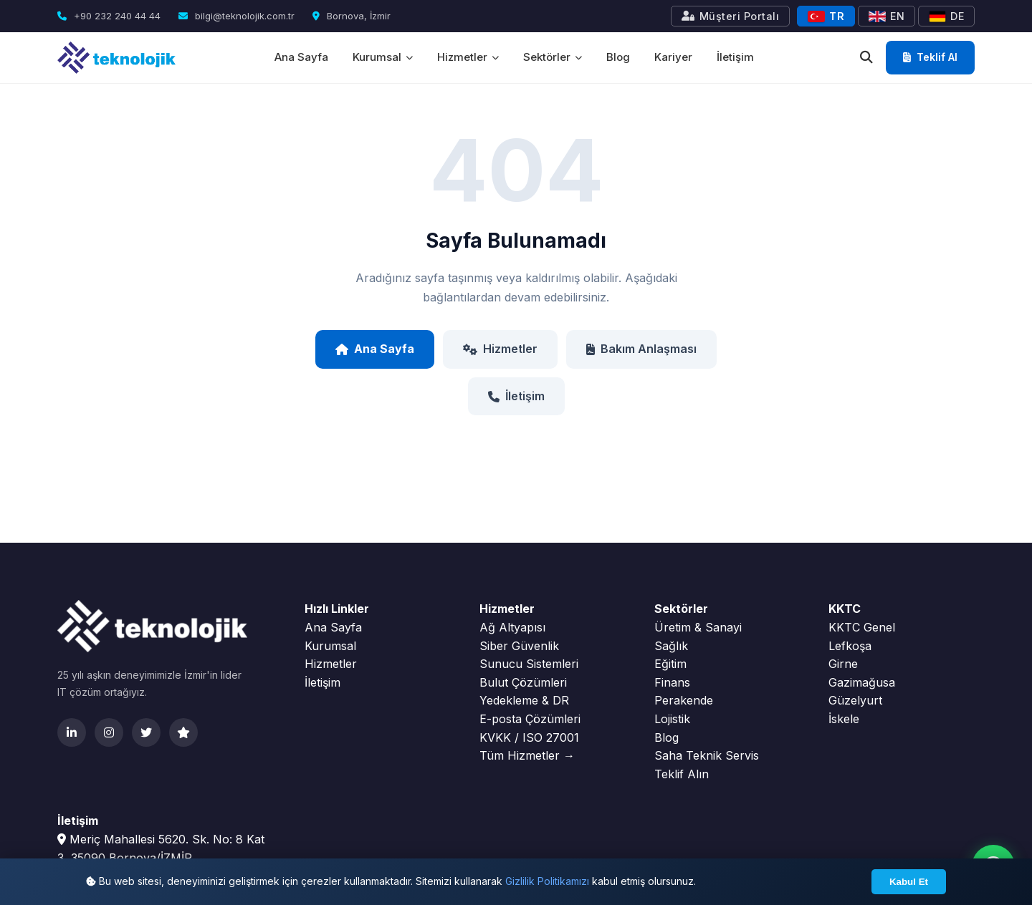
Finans (672, 682)
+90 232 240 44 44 (109, 15)
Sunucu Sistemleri (528, 664)
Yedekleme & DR (524, 700)
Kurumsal (383, 57)
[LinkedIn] (71, 732)
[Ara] (866, 57)
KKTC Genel (861, 627)
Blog (618, 57)
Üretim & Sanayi (698, 627)
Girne (843, 664)
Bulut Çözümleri (523, 682)
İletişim (735, 57)
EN (886, 16)
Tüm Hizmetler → (527, 755)
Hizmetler (468, 57)
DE (946, 16)
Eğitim (670, 664)
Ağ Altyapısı (512, 627)
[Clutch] (183, 732)
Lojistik (672, 719)
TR (826, 16)
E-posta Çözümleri (529, 719)
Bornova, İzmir (351, 15)
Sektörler (552, 57)
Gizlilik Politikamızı (547, 881)
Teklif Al (930, 57)
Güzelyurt (855, 700)
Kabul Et (908, 881)
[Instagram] (109, 732)
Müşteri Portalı (730, 16)
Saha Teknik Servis (706, 755)
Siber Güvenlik (519, 646)
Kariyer (673, 57)
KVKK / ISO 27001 (529, 737)
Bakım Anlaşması (641, 349)
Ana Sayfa (301, 57)
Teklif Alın (681, 774)
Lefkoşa (849, 646)
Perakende (683, 700)
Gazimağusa (861, 682)
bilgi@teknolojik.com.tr (236, 15)
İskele (843, 719)
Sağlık (671, 646)
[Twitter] (146, 732)
